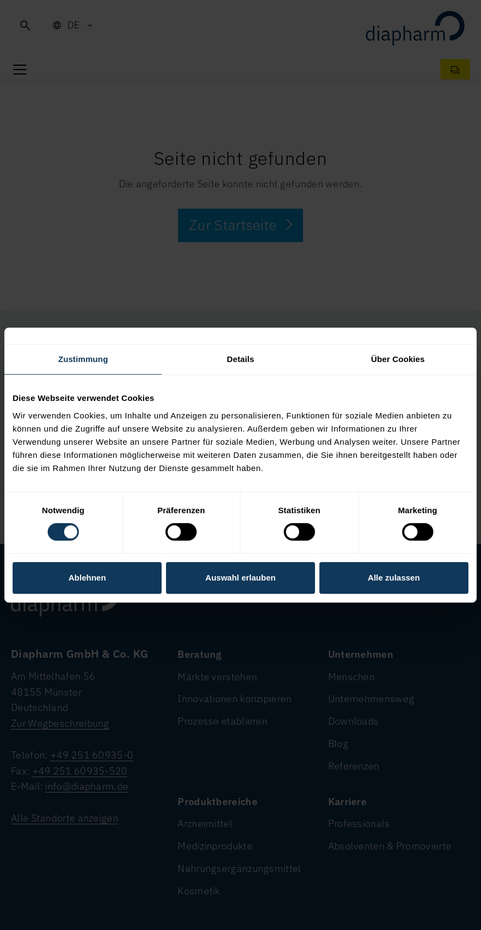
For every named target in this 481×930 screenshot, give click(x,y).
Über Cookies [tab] (398, 359)
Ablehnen (87, 577)
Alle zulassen (394, 577)
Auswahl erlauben (240, 577)
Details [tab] (240, 359)
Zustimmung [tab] (83, 359)
